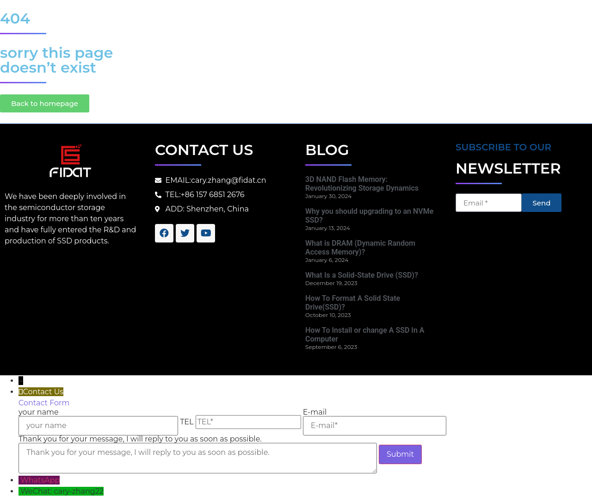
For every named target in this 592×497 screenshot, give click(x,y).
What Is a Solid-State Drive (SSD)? (361, 275)
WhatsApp (40, 480)
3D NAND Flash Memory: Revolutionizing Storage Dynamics (362, 184)
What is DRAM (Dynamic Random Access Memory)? (360, 247)
